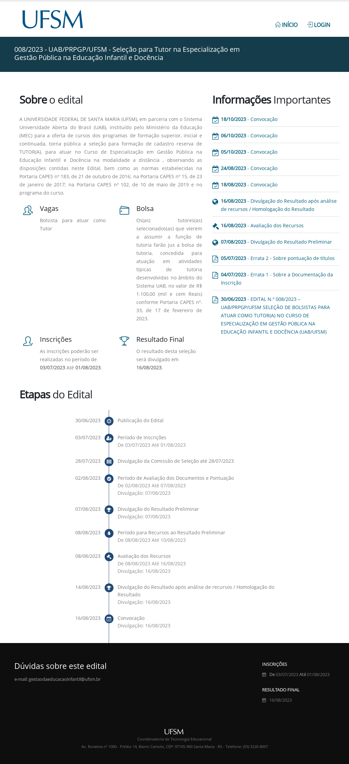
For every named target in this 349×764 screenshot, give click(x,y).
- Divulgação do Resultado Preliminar (276, 242)
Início (286, 25)
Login (318, 25)
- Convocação (249, 119)
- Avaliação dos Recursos (262, 225)
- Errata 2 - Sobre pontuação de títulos (278, 258)
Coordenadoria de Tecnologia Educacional (174, 739)
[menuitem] (286, 21)
